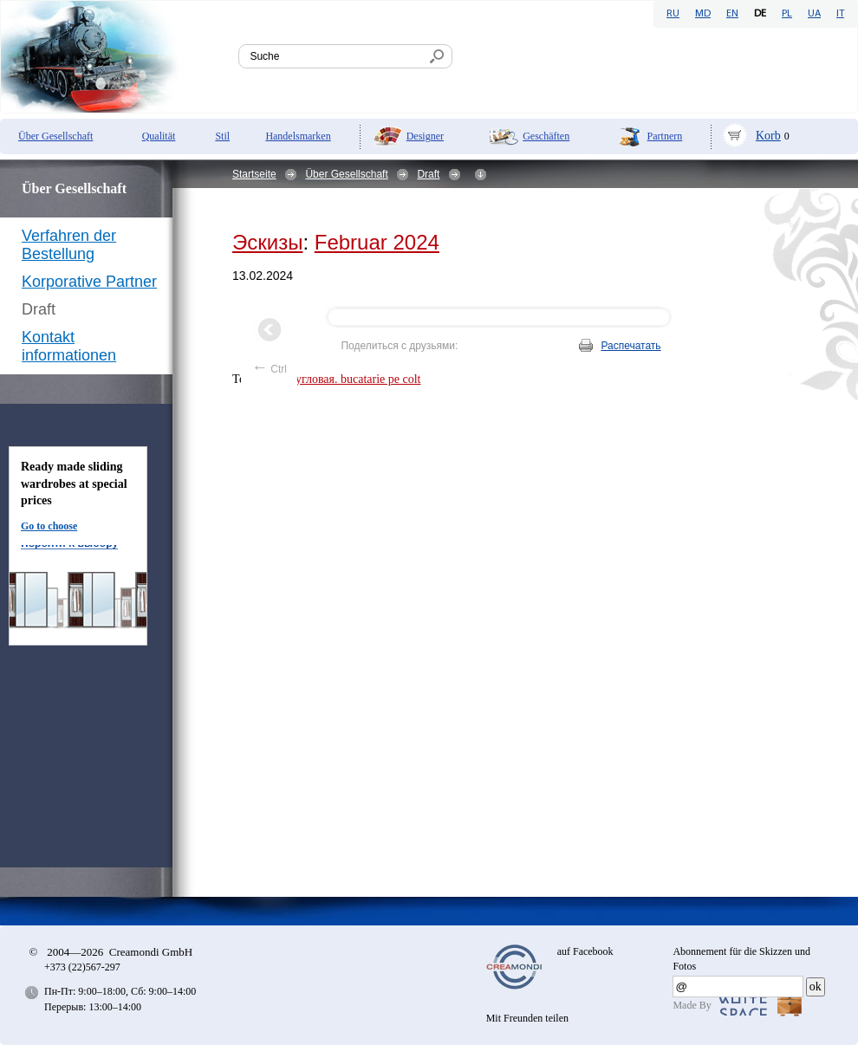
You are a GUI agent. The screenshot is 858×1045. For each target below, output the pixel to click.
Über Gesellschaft (55, 136)
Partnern (665, 136)
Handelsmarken (297, 136)
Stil (222, 136)
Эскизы (267, 242)
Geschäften (546, 136)
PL (787, 14)
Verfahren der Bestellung (69, 245)
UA (814, 14)
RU (672, 14)
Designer (425, 136)
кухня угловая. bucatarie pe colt (342, 379)
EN (732, 14)
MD (703, 14)
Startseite (254, 174)
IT (840, 14)
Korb (768, 135)
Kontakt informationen (69, 346)
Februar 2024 (377, 242)
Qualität (159, 136)
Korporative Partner (89, 281)
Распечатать (630, 346)
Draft (428, 174)
